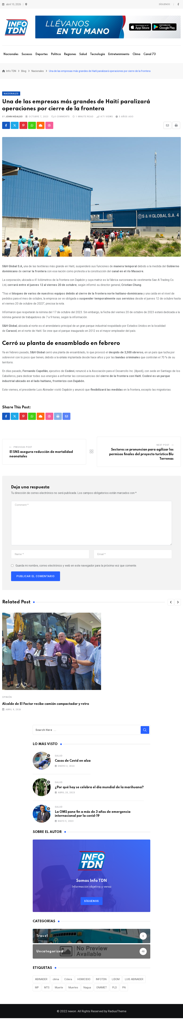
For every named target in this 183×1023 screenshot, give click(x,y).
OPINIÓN (7, 699)
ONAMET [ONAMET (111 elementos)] (101, 990)
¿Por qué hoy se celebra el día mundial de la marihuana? (99, 789)
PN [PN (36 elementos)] (124, 990)
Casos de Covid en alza (73, 763)
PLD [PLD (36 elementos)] (114, 990)
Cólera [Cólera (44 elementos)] (68, 981)
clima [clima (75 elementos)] (56, 981)
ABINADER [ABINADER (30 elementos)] (41, 981)
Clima (136, 54)
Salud (83, 54)
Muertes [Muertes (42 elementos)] (73, 990)
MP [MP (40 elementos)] (37, 990)
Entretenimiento (118, 54)
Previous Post (23, 449)
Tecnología (97, 54)
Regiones (70, 54)
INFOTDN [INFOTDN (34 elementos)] (101, 981)
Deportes (41, 54)
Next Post (163, 447)
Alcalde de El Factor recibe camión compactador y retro (45, 706)
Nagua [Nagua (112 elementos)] (87, 990)
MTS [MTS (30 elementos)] (47, 990)
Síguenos (91, 903)
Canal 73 (150, 54)
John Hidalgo (14, 119)
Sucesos (27, 54)
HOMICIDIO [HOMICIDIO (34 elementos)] (83, 981)
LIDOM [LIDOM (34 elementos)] (116, 981)
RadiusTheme (117, 1016)
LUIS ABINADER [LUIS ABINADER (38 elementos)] (134, 981)
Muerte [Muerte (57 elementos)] (59, 990)
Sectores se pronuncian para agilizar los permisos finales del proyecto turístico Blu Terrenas (141, 457)
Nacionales (10, 54)
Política (56, 54)
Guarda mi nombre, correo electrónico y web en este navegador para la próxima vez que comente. (76, 568)
